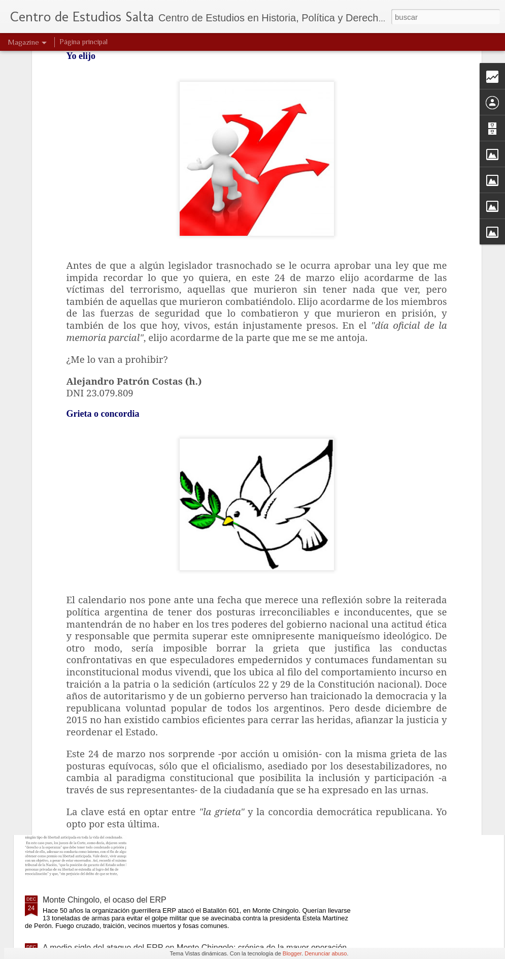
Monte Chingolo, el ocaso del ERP (104, 899)
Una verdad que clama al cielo (211, 553)
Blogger (292, 953)
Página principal (83, 42)
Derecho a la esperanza (200, 784)
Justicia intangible (189, 669)
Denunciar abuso (326, 953)
